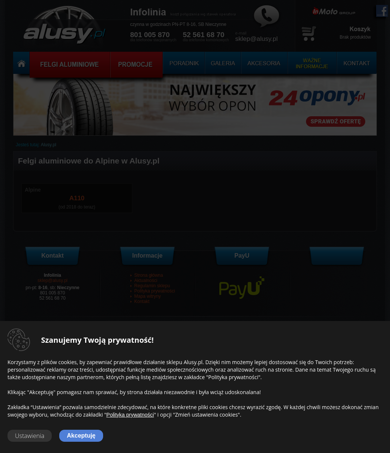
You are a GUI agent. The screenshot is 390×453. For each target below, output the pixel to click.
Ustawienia (29, 436)
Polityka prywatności (130, 415)
